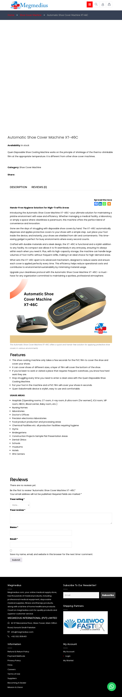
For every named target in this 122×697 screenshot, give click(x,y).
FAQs (10, 665)
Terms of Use (14, 673)
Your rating (17, 499)
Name (14, 527)
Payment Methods (16, 656)
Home (11, 15)
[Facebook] (96, 204)
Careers (12, 669)
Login (67, 656)
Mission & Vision (15, 687)
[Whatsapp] (104, 204)
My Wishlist (68, 660)
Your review (17, 510)
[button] (111, 686)
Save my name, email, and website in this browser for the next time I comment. (51, 554)
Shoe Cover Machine (30, 15)
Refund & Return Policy (18, 651)
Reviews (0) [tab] (39, 187)
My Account (68, 651)
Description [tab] (18, 187)
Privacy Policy (14, 660)
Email (14, 539)
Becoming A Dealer (17, 682)
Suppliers (12, 678)
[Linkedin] (100, 204)
